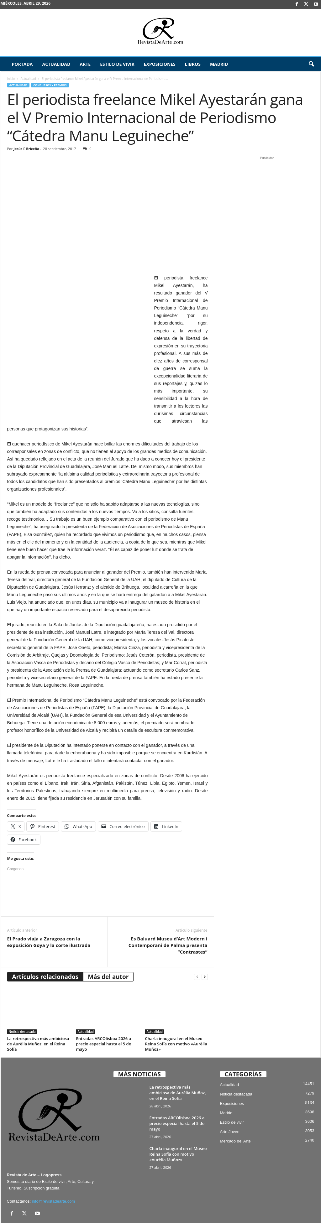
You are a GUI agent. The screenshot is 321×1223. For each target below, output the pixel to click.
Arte (85, 64)
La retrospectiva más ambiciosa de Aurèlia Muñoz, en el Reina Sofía (38, 1006)
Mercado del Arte (235, 1103)
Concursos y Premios (49, 85)
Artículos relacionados (45, 939)
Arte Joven (229, 1093)
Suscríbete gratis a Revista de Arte (209, 1208)
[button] (311, 64)
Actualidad (56, 64)
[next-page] (205, 939)
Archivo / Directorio (258, 1208)
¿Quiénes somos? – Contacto (278, 1216)
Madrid (219, 64)
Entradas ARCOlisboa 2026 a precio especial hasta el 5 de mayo (103, 1006)
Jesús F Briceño (26, 148)
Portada (22, 64)
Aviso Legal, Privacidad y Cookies (148, 1208)
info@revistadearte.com (53, 1163)
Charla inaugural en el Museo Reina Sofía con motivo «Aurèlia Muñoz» (176, 1006)
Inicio (11, 78)
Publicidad (290, 1208)
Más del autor (108, 939)
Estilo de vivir (117, 64)
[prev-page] (197, 939)
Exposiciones (160, 64)
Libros (193, 64)
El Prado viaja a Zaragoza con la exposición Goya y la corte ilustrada (49, 904)
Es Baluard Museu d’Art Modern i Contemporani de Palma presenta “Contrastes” (168, 907)
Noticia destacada (22, 993)
